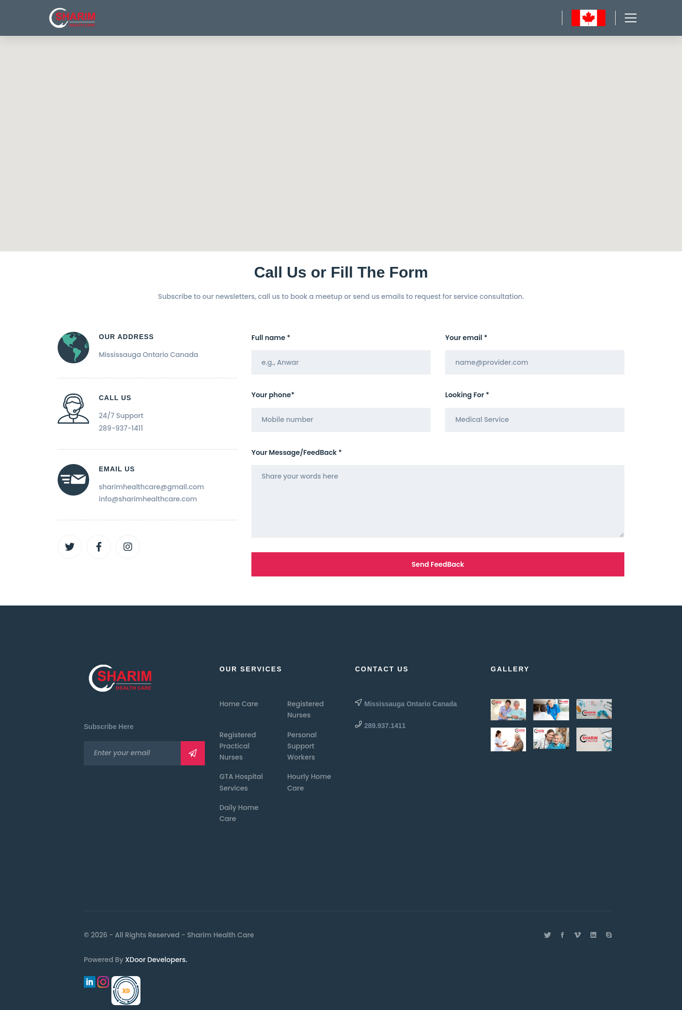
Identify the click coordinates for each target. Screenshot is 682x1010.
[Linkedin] (593, 935)
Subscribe (193, 753)
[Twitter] (70, 547)
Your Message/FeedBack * (296, 452)
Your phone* (272, 395)
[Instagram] (128, 547)
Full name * (270, 337)
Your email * (466, 337)
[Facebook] (99, 547)
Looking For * (467, 395)
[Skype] (609, 935)
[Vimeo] (577, 935)
